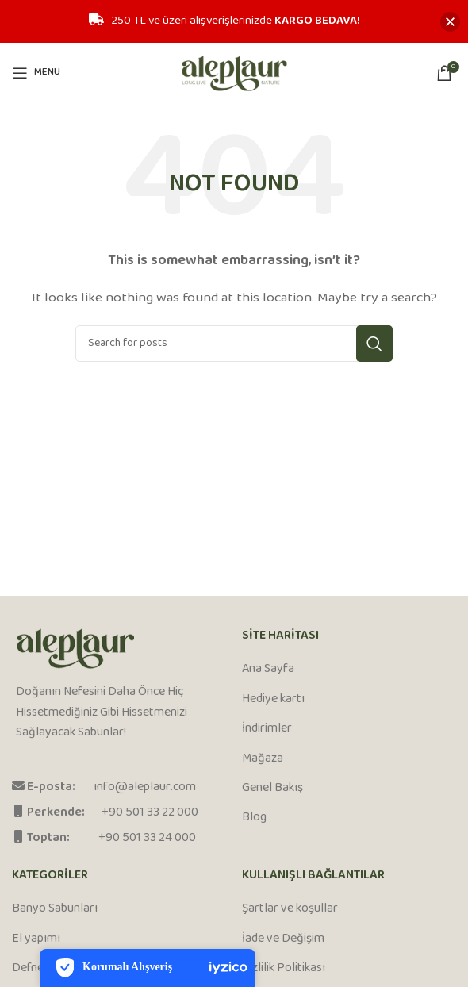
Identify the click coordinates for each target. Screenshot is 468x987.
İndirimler (267, 729)
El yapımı (36, 939)
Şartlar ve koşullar (290, 909)
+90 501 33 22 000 (150, 813)
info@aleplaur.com (145, 787)
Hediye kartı (273, 700)
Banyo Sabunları (55, 909)
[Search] (234, 343)
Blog (254, 818)
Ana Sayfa (268, 669)
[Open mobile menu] (36, 73)
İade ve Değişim (283, 939)
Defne (28, 968)
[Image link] (76, 649)
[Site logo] (234, 72)
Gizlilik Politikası (283, 968)
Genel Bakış (272, 788)
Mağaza (262, 759)
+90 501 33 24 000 (147, 838)
